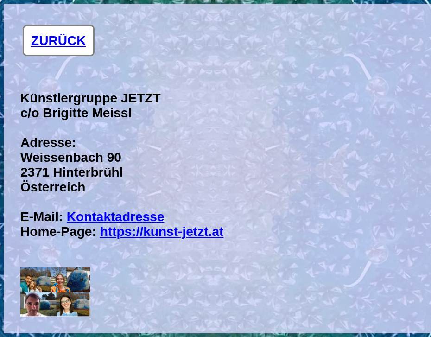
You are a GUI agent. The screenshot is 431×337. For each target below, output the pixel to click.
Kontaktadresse (116, 217)
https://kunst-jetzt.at (162, 231)
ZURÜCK (58, 40)
